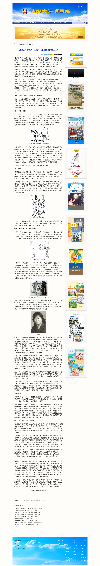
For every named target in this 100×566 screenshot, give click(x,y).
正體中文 (60, 540)
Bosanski (67, 543)
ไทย (82, 551)
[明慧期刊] (33, 23)
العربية (67, 540)
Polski (74, 560)
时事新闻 (22, 44)
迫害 (45, 62)
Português (83, 540)
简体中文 (60, 543)
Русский (83, 543)
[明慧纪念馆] (57, 23)
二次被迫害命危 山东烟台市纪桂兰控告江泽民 (28, 514)
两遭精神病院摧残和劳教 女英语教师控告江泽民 (29, 508)
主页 (15, 44)
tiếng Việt (83, 560)
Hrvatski (74, 546)
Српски (82, 548)
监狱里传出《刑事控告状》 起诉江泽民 (26, 516)
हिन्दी (73, 543)
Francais (67, 560)
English (67, 551)
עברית (74, 540)
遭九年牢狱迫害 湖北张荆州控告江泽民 (26, 510)
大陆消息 (30, 44)
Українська (83, 557)
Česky (66, 546)
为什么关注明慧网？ (19, 548)
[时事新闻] (16, 23)
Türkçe (82, 554)
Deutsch (67, 548)
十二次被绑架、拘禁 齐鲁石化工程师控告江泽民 (29, 522)
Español (67, 554)
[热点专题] (25, 23)
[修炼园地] (41, 23)
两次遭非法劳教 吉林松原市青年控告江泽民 (27, 524)
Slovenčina (83, 546)
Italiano (74, 551)
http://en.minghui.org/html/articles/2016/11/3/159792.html (33, 500)
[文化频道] (49, 23)
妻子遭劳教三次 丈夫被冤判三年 (25, 518)
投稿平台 (16, 546)
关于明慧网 (17, 543)
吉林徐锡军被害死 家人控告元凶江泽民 (26, 520)
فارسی (67, 557)
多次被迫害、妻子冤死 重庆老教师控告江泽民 (28, 512)
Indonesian (75, 548)
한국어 (74, 557)
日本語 (74, 554)
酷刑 (24, 84)
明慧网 (40, 58)
